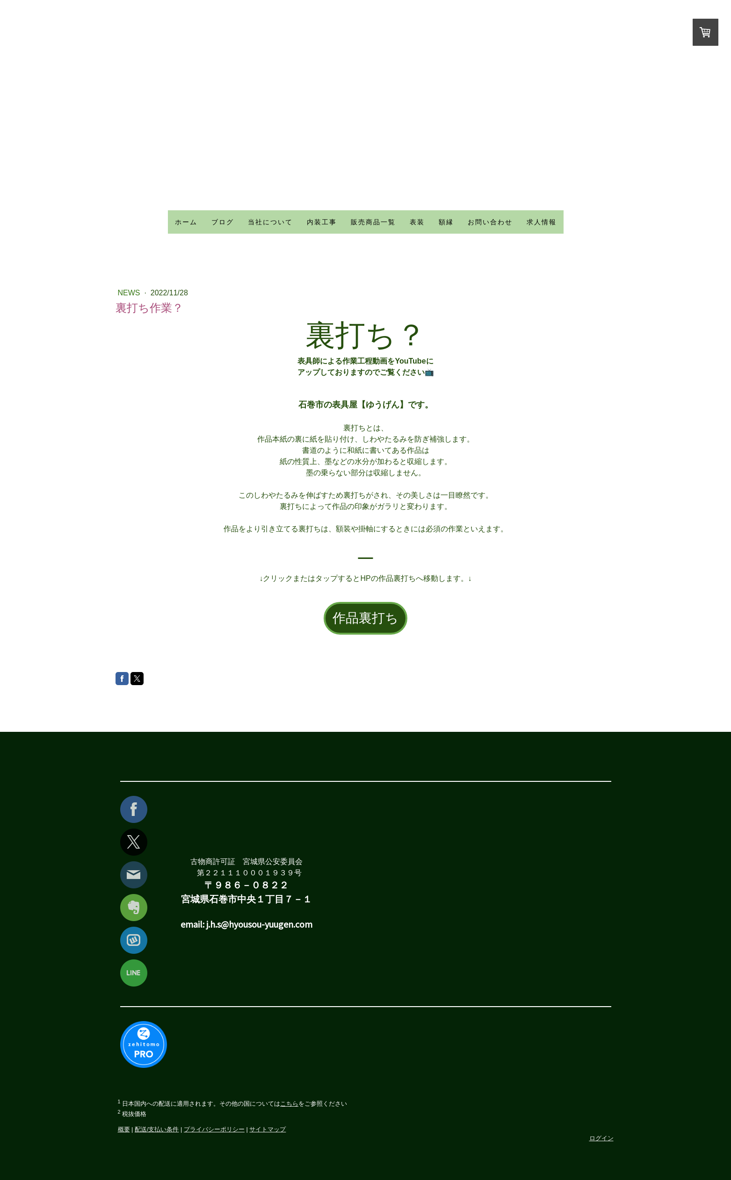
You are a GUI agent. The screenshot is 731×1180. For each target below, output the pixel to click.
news (130, 293)
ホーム (186, 222)
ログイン (601, 1138)
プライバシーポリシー (214, 1129)
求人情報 (542, 222)
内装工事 (322, 222)
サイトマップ (267, 1129)
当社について (270, 222)
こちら (289, 1103)
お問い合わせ (490, 222)
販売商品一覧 (373, 222)
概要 (124, 1129)
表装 (417, 222)
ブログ (222, 222)
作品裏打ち (365, 618)
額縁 (446, 222)
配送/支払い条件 (157, 1129)
